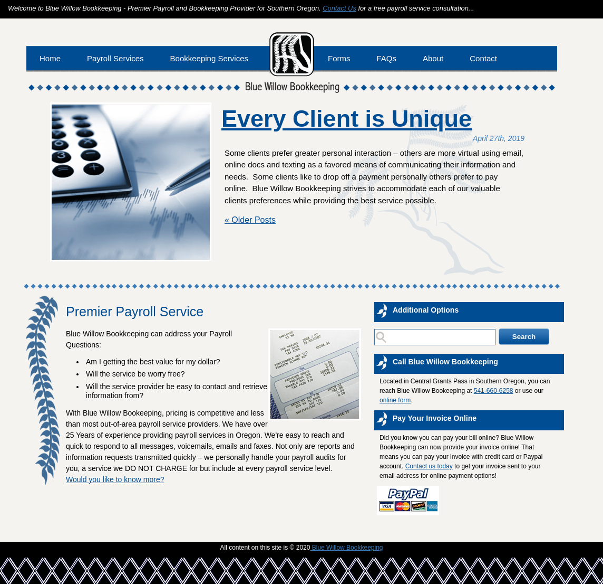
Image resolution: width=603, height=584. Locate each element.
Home (50, 58)
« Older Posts (250, 219)
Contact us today (429, 466)
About (433, 58)
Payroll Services (115, 58)
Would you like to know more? (115, 479)
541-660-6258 (493, 390)
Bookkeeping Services (209, 58)
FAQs (387, 58)
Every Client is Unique (346, 118)
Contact (483, 58)
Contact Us (339, 8)
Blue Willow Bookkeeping (346, 547)
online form (395, 400)
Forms (339, 58)
